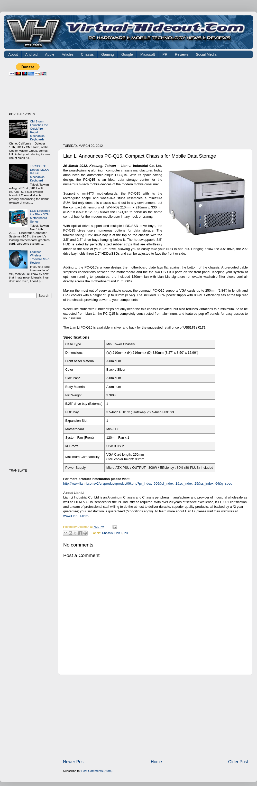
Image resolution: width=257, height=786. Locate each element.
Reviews (181, 54)
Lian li (118, 532)
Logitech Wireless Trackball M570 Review (40, 257)
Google (127, 54)
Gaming (107, 54)
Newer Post (74, 761)
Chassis (87, 54)
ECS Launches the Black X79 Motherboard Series (40, 216)
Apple (49, 54)
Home (156, 761)
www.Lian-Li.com (75, 516)
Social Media (206, 54)
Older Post (238, 761)
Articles (68, 54)
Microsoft (147, 54)
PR (164, 54)
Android (31, 54)
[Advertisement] (124, 99)
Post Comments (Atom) (96, 770)
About (13, 54)
